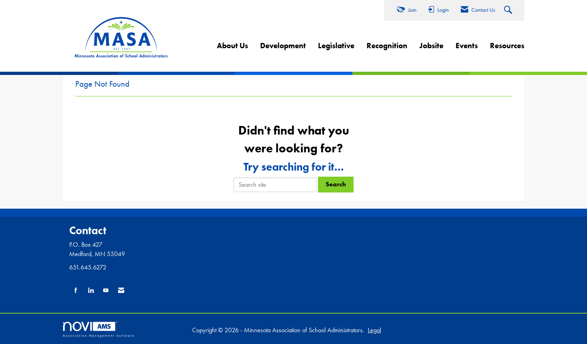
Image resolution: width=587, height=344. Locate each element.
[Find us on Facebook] (76, 290)
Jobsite (431, 45)
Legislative (336, 45)
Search (336, 184)
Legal (374, 330)
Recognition (387, 45)
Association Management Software (99, 329)
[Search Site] (509, 10)
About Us (232, 45)
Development (283, 45)
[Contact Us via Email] (121, 290)
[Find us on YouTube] (105, 290)
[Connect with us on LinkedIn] (90, 290)
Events (467, 45)
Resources (507, 45)
